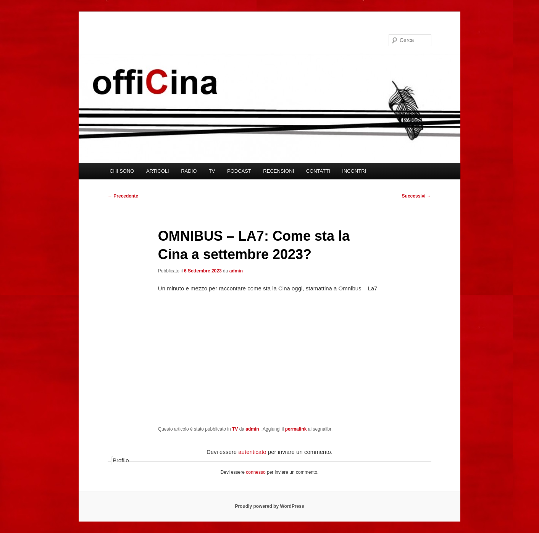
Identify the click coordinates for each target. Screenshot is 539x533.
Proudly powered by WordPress (269, 506)
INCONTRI (354, 171)
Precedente (123, 196)
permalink (296, 429)
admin (236, 271)
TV (212, 171)
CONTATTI (318, 171)
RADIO (189, 171)
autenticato (252, 452)
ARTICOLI (157, 171)
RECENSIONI (278, 171)
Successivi (416, 196)
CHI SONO (122, 171)
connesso (255, 472)
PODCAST (239, 171)
